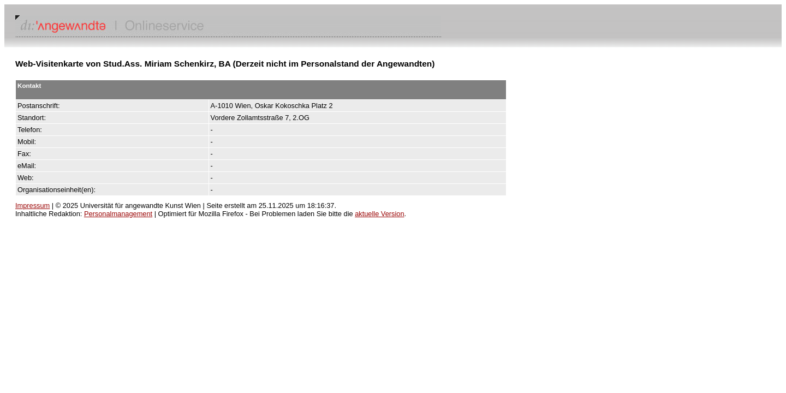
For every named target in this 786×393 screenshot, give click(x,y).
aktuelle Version (379, 214)
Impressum (32, 205)
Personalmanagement (118, 214)
